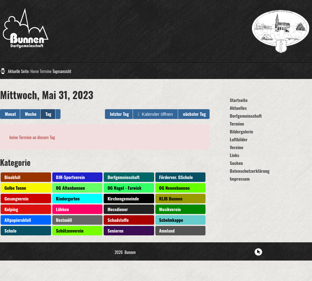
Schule (10, 230)
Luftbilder (238, 139)
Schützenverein (70, 230)
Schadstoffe (118, 219)
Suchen (236, 163)
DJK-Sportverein (70, 177)
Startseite (239, 100)
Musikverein (170, 209)
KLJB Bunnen (170, 198)
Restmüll (64, 219)
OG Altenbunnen (70, 187)
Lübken (62, 209)
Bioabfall (12, 177)
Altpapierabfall (17, 219)
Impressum (240, 178)
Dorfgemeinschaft (123, 177)
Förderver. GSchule (176, 177)
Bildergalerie (241, 131)
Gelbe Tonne (15, 187)
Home (34, 71)
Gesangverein (16, 198)
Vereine (236, 147)
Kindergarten (68, 198)
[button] (58, 114)
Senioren (115, 230)
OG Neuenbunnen (174, 187)
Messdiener (117, 209)
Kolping (11, 209)
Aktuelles (238, 107)
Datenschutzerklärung (249, 170)
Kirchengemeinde (123, 198)
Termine (45, 71)
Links (234, 155)
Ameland (167, 230)
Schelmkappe (171, 219)
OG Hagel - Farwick (124, 187)
